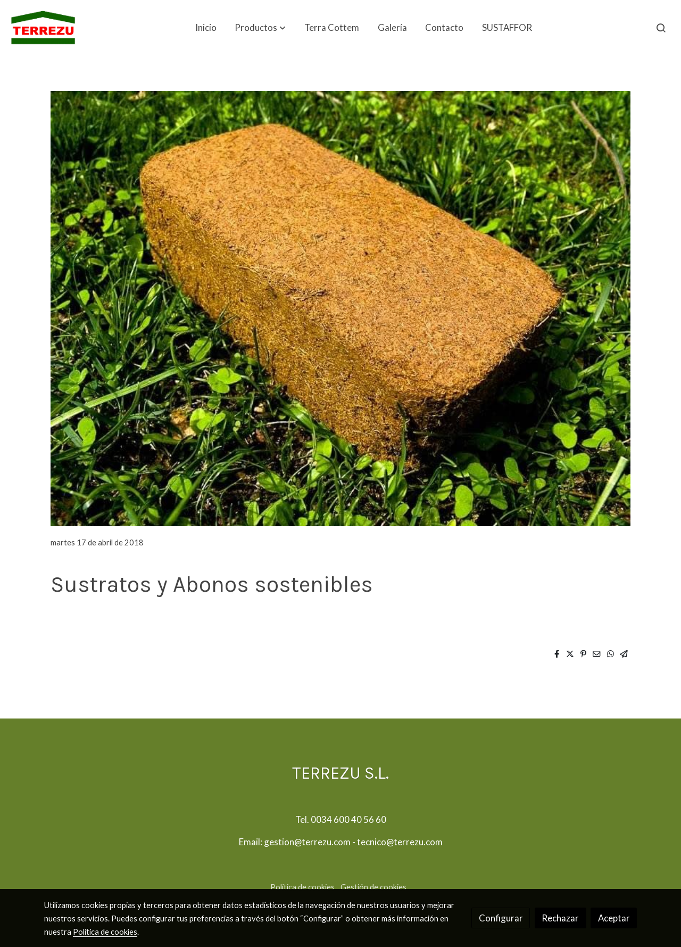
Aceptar (614, 918)
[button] (260, 28)
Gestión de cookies (373, 887)
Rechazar (560, 918)
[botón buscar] (661, 27)
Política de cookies (302, 887)
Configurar (501, 918)
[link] (43, 28)
